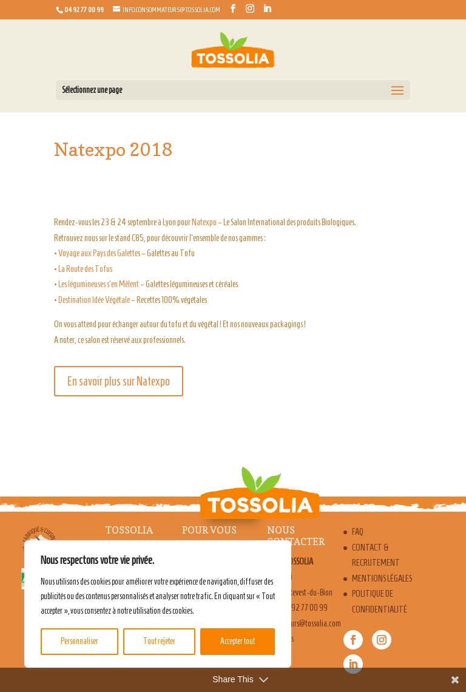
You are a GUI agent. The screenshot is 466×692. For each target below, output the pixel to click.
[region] (157, 604)
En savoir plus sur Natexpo (118, 381)
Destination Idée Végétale (94, 300)
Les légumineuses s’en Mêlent (98, 284)
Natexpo (204, 222)
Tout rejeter (159, 641)
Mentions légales (382, 578)
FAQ (357, 532)
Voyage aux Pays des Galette (98, 253)
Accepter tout (237, 641)
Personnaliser (79, 641)
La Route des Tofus (85, 269)
